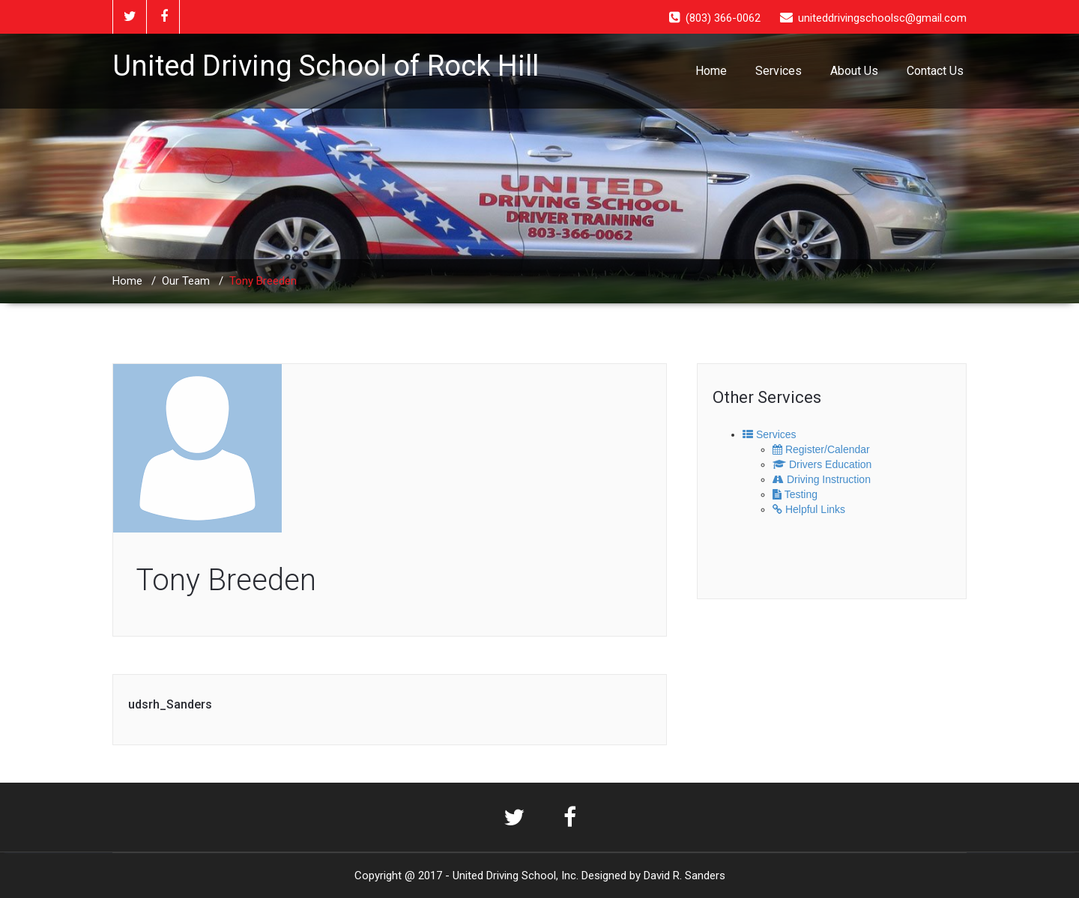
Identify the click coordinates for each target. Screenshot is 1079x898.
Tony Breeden (226, 580)
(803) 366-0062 (723, 18)
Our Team (186, 281)
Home (711, 71)
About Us (854, 71)
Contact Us (935, 71)
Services (778, 71)
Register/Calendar (821, 449)
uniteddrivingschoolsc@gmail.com (882, 18)
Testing (795, 494)
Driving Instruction (822, 479)
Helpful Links (809, 509)
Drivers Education (822, 464)
